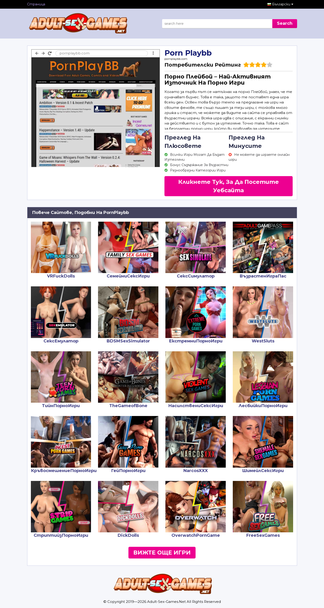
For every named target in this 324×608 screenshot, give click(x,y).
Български (282, 4)
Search (284, 23)
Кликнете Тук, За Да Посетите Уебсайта (228, 186)
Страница (36, 4)
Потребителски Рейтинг (202, 65)
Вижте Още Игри (162, 552)
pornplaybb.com (175, 58)
